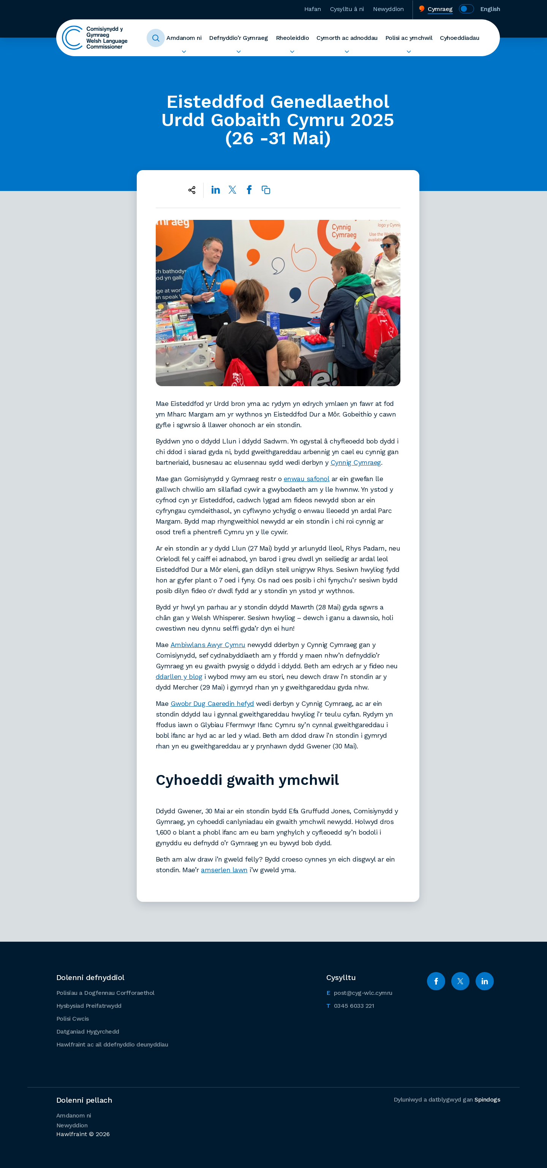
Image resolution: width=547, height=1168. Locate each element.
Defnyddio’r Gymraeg (238, 37)
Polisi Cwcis (72, 1018)
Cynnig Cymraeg (355, 462)
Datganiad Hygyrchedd (87, 1031)
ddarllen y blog (179, 676)
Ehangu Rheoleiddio (292, 51)
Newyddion (388, 9)
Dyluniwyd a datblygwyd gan (447, 1099)
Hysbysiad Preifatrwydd (89, 1005)
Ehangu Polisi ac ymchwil (409, 51)
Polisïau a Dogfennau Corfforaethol (105, 992)
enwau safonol (307, 479)
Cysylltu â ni (347, 9)
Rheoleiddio (292, 37)
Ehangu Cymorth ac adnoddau (347, 51)
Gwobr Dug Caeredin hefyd (212, 703)
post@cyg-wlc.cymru (359, 992)
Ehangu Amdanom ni (183, 51)
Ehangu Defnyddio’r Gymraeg (238, 51)
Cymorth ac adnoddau (347, 37)
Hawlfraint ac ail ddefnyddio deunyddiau (112, 1044)
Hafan (312, 9)
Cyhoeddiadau (459, 37)
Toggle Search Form (156, 38)
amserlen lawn (224, 870)
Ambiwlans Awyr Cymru (208, 645)
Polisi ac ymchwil (409, 37)
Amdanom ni (183, 37)
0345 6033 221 (350, 1005)
